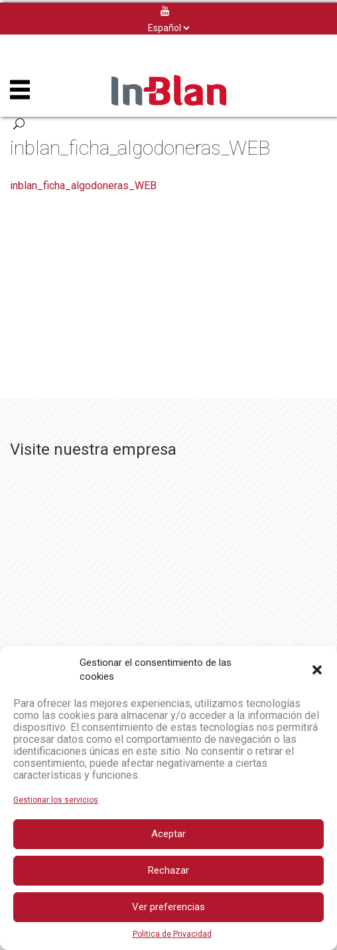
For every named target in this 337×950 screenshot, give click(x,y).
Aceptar (168, 834)
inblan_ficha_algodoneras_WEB (83, 185)
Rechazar (168, 870)
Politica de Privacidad (172, 934)
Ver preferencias (168, 907)
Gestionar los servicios (55, 800)
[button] (317, 669)
